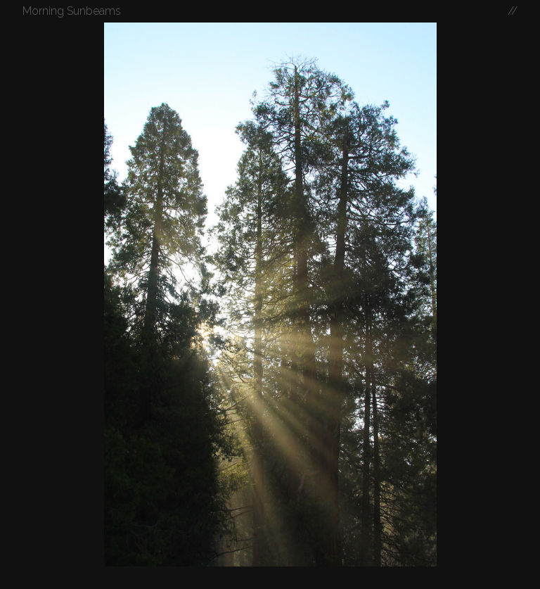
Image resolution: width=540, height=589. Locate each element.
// (513, 11)
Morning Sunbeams (71, 11)
